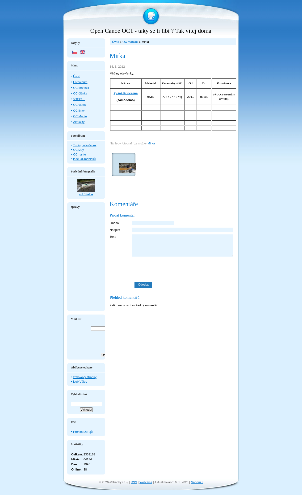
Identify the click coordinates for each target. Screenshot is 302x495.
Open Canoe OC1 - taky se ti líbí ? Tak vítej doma (150, 30)
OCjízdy (78, 149)
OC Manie (80, 116)
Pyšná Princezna (126, 93)
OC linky (78, 110)
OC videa (79, 104)
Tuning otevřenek (84, 145)
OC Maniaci (130, 42)
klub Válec (80, 381)
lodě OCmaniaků (84, 159)
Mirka (151, 143)
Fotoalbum (80, 82)
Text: (113, 236)
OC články (80, 93)
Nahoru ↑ (197, 482)
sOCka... (79, 99)
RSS (134, 482)
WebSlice (145, 482)
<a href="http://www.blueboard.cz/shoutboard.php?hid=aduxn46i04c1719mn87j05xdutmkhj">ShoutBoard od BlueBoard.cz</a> (86, 261)
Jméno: (115, 223)
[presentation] (184, 269)
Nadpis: (115, 230)
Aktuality (78, 122)
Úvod (115, 42)
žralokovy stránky (84, 377)
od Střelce (86, 194)
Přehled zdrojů (83, 432)
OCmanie (79, 154)
